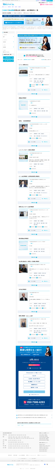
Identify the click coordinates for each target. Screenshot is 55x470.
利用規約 (23, 460)
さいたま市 (22, 438)
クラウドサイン (27, 468)
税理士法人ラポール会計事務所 (26, 206)
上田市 (22, 425)
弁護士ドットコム (22, 468)
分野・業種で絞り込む (8, 60)
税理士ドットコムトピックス (31, 455)
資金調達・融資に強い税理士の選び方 (44, 445)
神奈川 (9, 438)
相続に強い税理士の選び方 (43, 449)
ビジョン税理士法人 (23, 64)
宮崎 (26, 447)
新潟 (12, 440)
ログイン (38, 0)
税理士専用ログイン (49, 0)
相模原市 (17, 438)
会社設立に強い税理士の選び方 (43, 448)
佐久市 (19, 425)
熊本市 (22, 447)
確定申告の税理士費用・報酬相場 (44, 440)
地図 (31, 69)
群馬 (33, 438)
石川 (16, 440)
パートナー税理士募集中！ (32, 458)
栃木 (31, 438)
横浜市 (12, 438)
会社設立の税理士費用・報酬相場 (44, 437)
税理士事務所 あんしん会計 (26, 316)
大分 (24, 447)
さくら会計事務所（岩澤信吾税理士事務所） (29, 176)
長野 (10, 440)
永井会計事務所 (22, 289)
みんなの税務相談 (22, 455)
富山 (18, 440)
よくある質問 (18, 460)
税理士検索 (15, 455)
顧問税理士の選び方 (42, 444)
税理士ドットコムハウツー (42, 455)
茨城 (29, 438)
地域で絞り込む (8, 57)
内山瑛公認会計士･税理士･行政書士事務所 (29, 261)
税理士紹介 (10, 455)
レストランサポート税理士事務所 (27, 150)
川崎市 (14, 438)
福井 (20, 440)
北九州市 (14, 447)
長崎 (18, 447)
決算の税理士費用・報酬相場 (43, 436)
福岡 (9, 447)
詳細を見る (34, 93)
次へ (34, 391)
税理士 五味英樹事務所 (25, 121)
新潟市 (15, 440)
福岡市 (11, 447)
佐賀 (16, 447)
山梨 (9, 440)
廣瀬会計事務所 (22, 98)
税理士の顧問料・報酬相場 (43, 434)
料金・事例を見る (45, 89)
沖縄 (30, 447)
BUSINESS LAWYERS (32, 468)
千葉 (25, 438)
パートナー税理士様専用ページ (22, 458)
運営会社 (42, 460)
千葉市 (27, 438)
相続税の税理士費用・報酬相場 (43, 438)
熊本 (20, 447)
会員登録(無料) (43, 0)
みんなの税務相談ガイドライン (36, 460)
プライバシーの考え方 (28, 460)
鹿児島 (28, 447)
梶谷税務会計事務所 (23, 238)
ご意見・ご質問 (13, 460)
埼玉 (19, 438)
